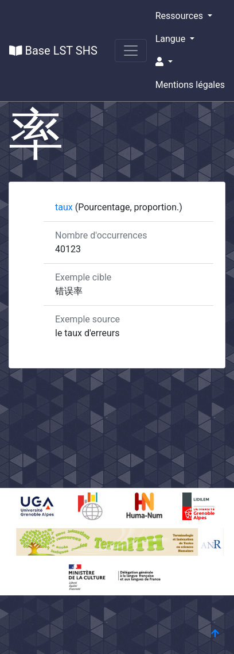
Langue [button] (171, 38)
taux (65, 207)
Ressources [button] (180, 15)
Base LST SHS (53, 50)
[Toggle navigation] (131, 50)
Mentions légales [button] (190, 84)
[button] (190, 62)
